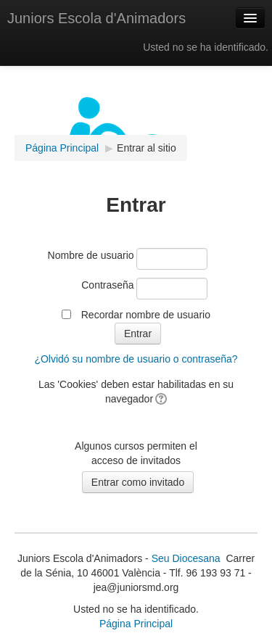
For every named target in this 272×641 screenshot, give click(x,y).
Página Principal (136, 623)
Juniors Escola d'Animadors (96, 18)
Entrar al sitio (146, 148)
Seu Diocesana (186, 558)
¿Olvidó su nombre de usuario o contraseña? (135, 359)
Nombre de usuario (91, 255)
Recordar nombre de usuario (145, 314)
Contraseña (107, 285)
